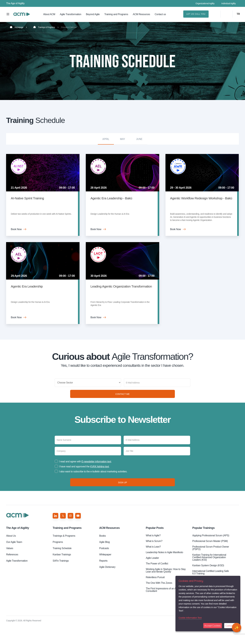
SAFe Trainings (61, 571)
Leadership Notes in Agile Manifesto (164, 563)
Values (9, 559)
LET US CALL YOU (195, 14)
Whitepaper (105, 565)
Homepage (16, 27)
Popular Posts (155, 538)
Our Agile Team (14, 552)
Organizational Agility (205, 3)
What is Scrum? (154, 552)
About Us (11, 546)
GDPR (220, 631)
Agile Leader (152, 568)
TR (238, 14)
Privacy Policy (188, 631)
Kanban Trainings (62, 565)
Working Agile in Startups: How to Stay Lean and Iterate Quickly (166, 581)
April (105, 139)
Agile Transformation (70, 14)
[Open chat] (236, 627)
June (139, 139)
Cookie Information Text (190, 617)
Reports (103, 571)
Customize (230, 625)
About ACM (49, 14)
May (122, 139)
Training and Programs (116, 14)
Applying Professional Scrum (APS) (210, 546)
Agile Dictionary (107, 577)
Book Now (16, 229)
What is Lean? (153, 557)
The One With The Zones (159, 593)
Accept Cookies (212, 625)
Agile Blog (104, 552)
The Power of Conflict (157, 574)
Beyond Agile (93, 14)
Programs (58, 552)
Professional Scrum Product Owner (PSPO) (210, 558)
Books (102, 546)
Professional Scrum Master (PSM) (210, 552)
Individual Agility (228, 3)
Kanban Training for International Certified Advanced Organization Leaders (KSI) (209, 568)
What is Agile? (153, 546)
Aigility (17, 538)
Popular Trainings (203, 538)
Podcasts (104, 559)
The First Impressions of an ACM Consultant (163, 600)
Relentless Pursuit (155, 588)
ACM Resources (141, 14)
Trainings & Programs (44, 27)
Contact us (160, 14)
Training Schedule (21, 14)
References (12, 565)
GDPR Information (206, 631)
